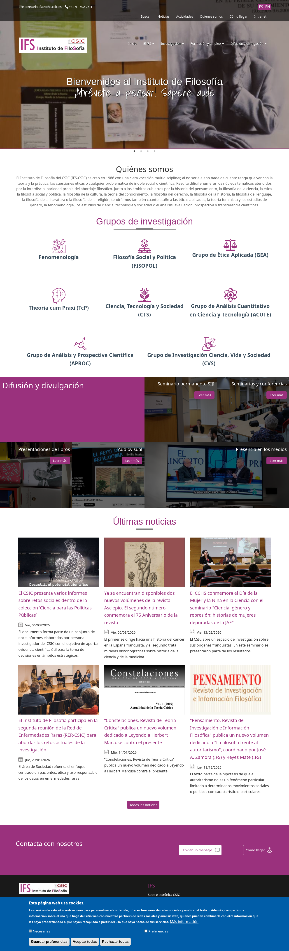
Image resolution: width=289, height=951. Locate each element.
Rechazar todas (115, 942)
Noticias (164, 16)
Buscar (146, 16)
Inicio (132, 43)
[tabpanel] (144, 74)
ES (261, 6)
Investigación (172, 43)
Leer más (204, 395)
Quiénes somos (211, 16)
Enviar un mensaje (197, 850)
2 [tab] (141, 151)
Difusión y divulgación (248, 43)
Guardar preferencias (49, 942)
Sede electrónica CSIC (164, 894)
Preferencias (158, 931)
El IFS (148, 43)
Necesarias (41, 931)
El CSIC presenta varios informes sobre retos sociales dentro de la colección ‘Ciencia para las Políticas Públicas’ (55, 604)
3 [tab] (148, 151)
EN (267, 6)
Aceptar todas (85, 942)
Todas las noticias (143, 804)
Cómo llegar (239, 16)
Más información (184, 921)
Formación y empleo (207, 43)
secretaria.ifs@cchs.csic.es (42, 7)
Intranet (260, 16)
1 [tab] (134, 151)
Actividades (184, 16)
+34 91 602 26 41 (81, 7)
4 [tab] (154, 151)
